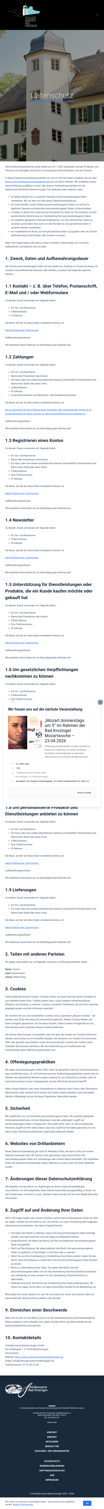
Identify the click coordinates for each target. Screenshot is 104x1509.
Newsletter (52, 1446)
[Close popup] (100, 702)
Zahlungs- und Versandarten (52, 1451)
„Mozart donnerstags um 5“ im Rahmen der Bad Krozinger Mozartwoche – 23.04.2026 (65, 730)
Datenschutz (52, 1461)
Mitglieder (52, 1441)
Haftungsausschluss (52, 1470)
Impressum (52, 1480)
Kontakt (52, 1432)
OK (87, 1503)
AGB (52, 1475)
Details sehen (84, 793)
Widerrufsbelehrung (52, 1466)
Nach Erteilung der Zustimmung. (22, 330)
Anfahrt (52, 1437)
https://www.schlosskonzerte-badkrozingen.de (29, 181)
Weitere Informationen (23, 1504)
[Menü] (97, 15)
